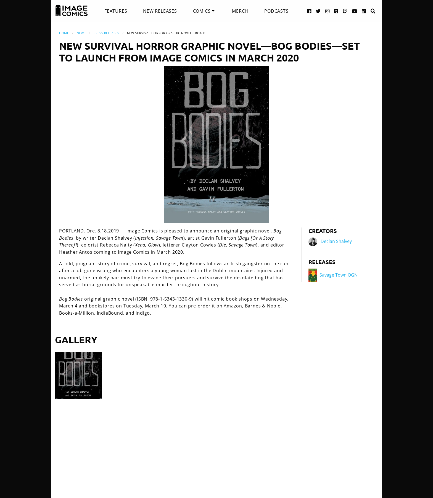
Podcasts (276, 11)
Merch (240, 11)
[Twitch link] (345, 11)
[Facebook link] (309, 11)
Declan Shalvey (336, 242)
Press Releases (106, 33)
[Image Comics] (71, 10)
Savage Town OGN (333, 275)
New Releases (160, 11)
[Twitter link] (318, 11)
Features (115, 11)
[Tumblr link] (336, 11)
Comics (202, 11)
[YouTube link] (355, 11)
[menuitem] (115, 11)
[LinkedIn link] (364, 11)
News (81, 33)
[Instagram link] (327, 11)
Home (64, 33)
